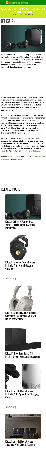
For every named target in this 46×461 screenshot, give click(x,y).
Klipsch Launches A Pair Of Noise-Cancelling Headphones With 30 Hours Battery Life (21, 316)
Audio (9, 156)
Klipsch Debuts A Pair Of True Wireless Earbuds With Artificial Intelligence (20, 225)
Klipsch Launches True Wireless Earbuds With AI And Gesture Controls (20, 265)
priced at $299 (34, 151)
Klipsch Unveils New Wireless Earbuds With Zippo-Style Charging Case (22, 394)
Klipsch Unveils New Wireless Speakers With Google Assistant (20, 442)
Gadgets (16, 156)
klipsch (20, 159)
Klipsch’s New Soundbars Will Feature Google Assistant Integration (22, 354)
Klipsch (7, 159)
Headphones (40, 156)
